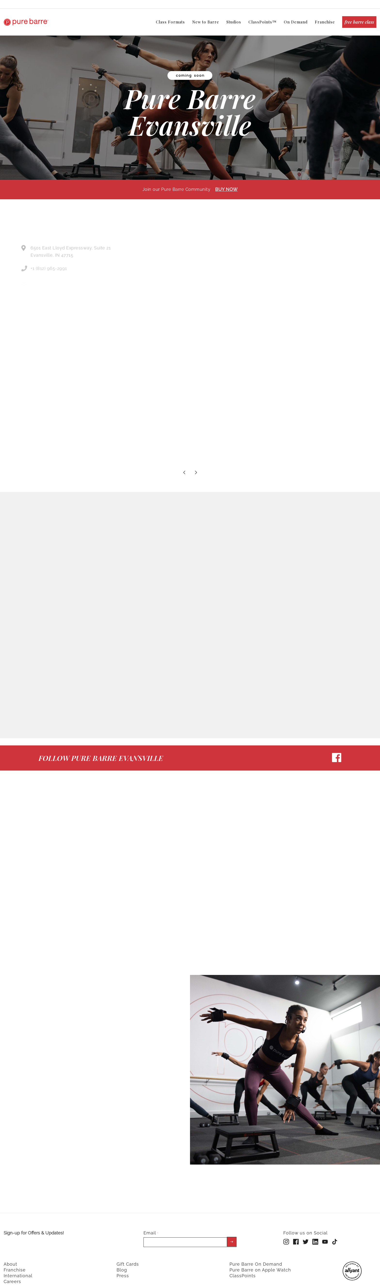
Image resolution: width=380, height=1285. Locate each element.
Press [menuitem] (123, 1271)
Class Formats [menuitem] (170, 21)
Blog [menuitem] (122, 1265)
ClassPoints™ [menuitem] (262, 21)
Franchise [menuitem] (325, 21)
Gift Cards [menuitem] (128, 1259)
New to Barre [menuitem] (205, 21)
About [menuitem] (10, 1259)
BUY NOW (226, 184)
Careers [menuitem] (12, 1277)
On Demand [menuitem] (296, 21)
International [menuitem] (18, 1271)
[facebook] (336, 756)
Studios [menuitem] (233, 21)
